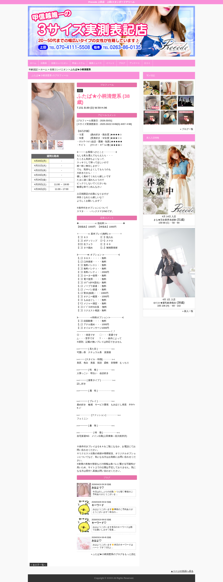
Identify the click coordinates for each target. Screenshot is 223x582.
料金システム (78, 63)
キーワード (98, 505)
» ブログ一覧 (186, 129)
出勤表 (44, 63)
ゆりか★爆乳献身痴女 (164, 302)
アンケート (134, 63)
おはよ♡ (96, 540)
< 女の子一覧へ (38, 565)
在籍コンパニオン (59, 63)
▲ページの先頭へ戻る (182, 571)
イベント (110, 63)
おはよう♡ (98, 487)
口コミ (147, 63)
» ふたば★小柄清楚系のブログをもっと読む (113, 554)
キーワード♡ (99, 522)
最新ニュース (95, 63)
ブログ (122, 63)
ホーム (33, 63)
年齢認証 (33, 69)
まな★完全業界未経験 (164, 219)
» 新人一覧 (187, 311)
